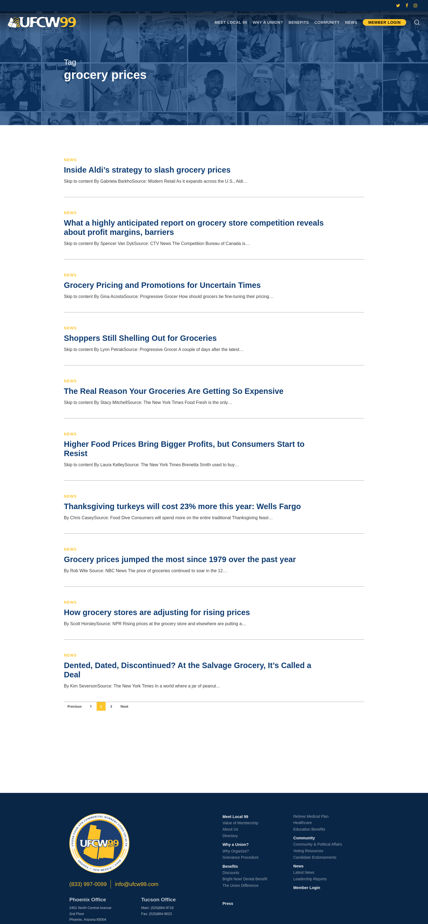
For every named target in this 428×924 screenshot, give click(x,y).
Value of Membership (240, 823)
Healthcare (302, 822)
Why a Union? (235, 844)
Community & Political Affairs (317, 844)
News (70, 160)
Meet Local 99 (235, 816)
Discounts (230, 872)
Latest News (303, 872)
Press (227, 903)
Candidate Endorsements (315, 857)
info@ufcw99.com (136, 884)
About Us (230, 829)
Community (304, 838)
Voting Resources (308, 851)
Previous (74, 706)
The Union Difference (240, 885)
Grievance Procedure (240, 857)
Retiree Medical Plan (311, 816)
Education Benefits (309, 829)
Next (124, 706)
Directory (230, 836)
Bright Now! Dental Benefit (244, 879)
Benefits (230, 866)
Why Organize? (235, 851)
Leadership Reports (310, 879)
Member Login (306, 887)
